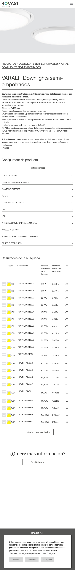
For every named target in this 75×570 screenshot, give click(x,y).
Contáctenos (37, 462)
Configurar (47, 560)
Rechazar (32, 560)
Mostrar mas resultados (38, 432)
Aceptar (16, 560)
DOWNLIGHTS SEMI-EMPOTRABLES (39, 63)
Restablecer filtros (37, 168)
